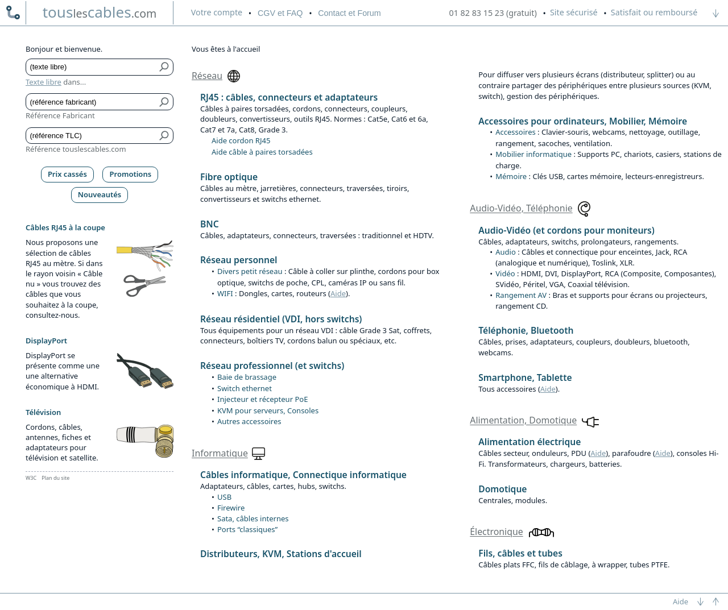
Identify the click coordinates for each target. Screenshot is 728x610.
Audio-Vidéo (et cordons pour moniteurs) (566, 230)
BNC (209, 224)
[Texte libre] (91, 67)
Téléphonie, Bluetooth (525, 330)
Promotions (131, 174)
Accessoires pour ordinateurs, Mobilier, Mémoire (582, 121)
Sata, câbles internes (252, 518)
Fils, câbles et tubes (520, 553)
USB (224, 497)
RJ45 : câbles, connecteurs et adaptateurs (289, 97)
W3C (31, 478)
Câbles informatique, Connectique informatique (303, 474)
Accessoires (515, 132)
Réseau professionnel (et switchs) (272, 365)
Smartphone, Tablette (525, 377)
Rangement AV (521, 295)
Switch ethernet (244, 388)
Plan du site (55, 478)
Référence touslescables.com (76, 149)
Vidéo (505, 273)
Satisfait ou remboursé (654, 12)
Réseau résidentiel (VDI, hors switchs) (281, 319)
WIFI (225, 293)
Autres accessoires (249, 421)
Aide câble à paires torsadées (262, 152)
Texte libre (43, 82)
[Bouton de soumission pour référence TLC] (164, 136)
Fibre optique (229, 177)
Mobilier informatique (533, 154)
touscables (100, 12)
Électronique (496, 532)
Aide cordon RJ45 (241, 140)
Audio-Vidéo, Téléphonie (521, 208)
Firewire (231, 508)
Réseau (207, 75)
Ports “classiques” (247, 529)
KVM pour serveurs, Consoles (267, 410)
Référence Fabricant (60, 115)
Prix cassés (67, 174)
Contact (349, 13)
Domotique (502, 489)
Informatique (220, 453)
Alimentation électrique (529, 441)
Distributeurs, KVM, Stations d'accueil (281, 553)
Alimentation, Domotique (523, 420)
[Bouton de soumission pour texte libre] (164, 67)
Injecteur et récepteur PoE (262, 399)
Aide (338, 293)
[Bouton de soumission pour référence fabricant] (164, 102)
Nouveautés (100, 194)
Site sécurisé (574, 12)
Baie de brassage (246, 377)
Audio (505, 252)
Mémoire (511, 176)
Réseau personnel (238, 260)
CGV (280, 13)
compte (216, 12)
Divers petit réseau (250, 271)
